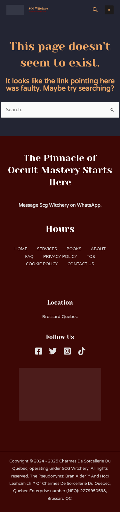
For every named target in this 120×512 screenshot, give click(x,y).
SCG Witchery (39, 8)
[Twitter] (53, 351)
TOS (91, 256)
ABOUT (98, 249)
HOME (20, 249)
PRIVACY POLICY (60, 256)
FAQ (29, 256)
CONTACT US (81, 264)
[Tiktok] (82, 351)
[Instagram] (67, 351)
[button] (95, 10)
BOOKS (74, 249)
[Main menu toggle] (109, 9)
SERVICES (47, 249)
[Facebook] (39, 351)
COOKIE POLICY (42, 264)
